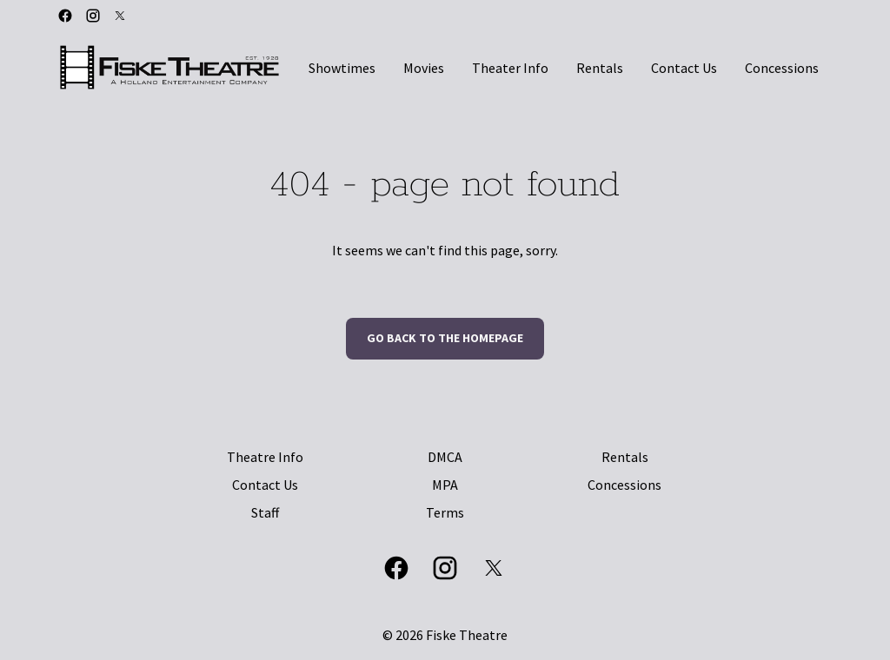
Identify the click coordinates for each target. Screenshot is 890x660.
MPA (445, 484)
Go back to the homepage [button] (445, 338)
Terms (445, 512)
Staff (265, 512)
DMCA (445, 456)
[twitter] (120, 15)
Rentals (624, 456)
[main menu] (564, 68)
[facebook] (65, 15)
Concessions (624, 484)
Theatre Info (265, 456)
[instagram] (93, 15)
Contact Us (265, 484)
